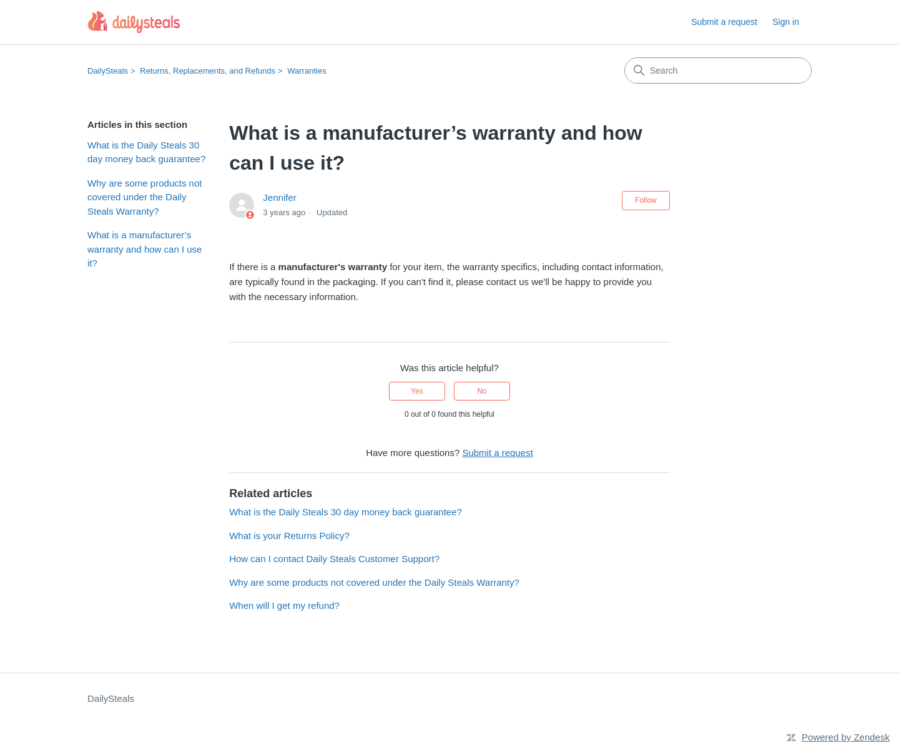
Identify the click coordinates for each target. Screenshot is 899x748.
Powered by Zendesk (846, 737)
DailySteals (107, 70)
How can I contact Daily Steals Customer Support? (334, 558)
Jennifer (279, 197)
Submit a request (724, 22)
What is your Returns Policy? (289, 535)
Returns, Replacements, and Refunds (207, 70)
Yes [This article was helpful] (417, 391)
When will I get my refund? (284, 605)
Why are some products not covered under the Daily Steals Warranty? (144, 197)
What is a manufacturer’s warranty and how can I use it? (144, 249)
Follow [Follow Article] (646, 200)
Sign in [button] (785, 22)
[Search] (718, 70)
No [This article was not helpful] (481, 391)
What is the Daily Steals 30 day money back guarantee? (146, 152)
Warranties (306, 70)
